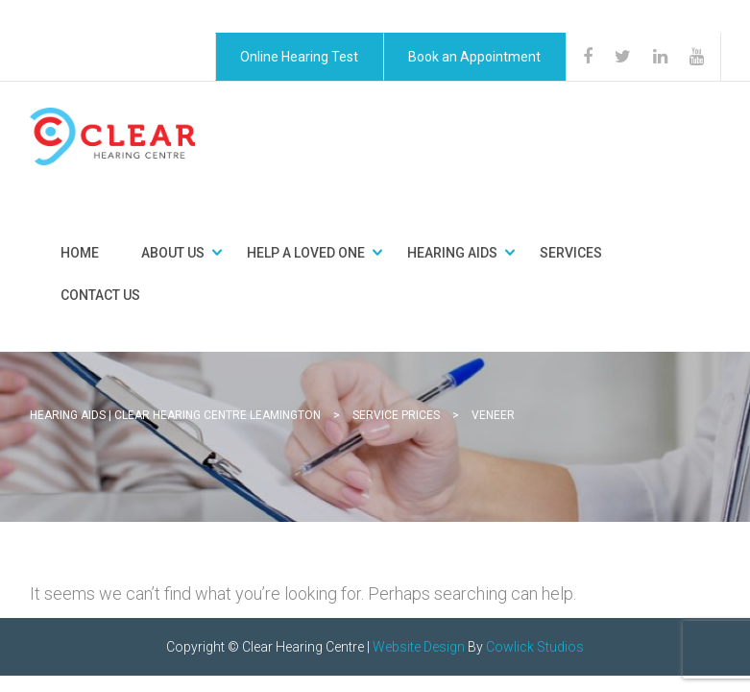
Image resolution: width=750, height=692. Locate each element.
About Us (173, 252)
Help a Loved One (306, 252)
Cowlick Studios (535, 647)
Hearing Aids (452, 252)
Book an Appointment (474, 56)
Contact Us (100, 295)
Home (79, 252)
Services (571, 252)
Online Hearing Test (299, 56)
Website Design (419, 647)
